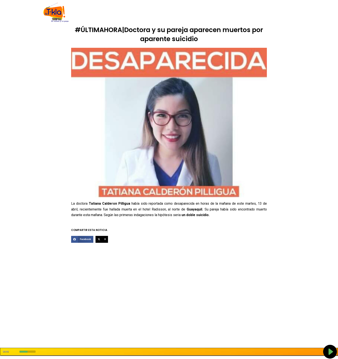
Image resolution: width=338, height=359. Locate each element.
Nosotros (106, 12)
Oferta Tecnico (263, 12)
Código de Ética (128, 12)
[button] (82, 239)
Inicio (92, 12)
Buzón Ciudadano (235, 12)
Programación (189, 12)
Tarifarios (211, 12)
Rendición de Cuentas (159, 12)
